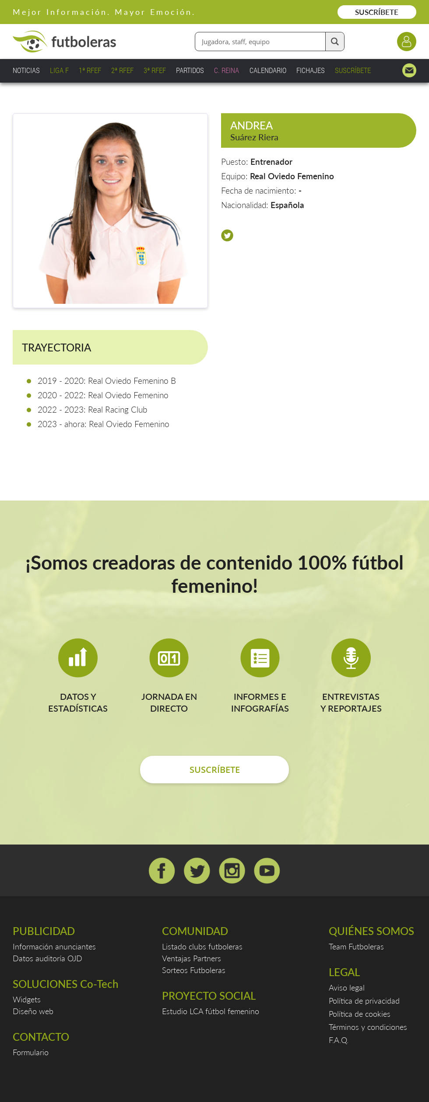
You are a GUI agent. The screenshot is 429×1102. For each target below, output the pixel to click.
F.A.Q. (338, 1040)
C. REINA (226, 70)
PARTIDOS (190, 70)
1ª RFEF (90, 70)
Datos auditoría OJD (47, 958)
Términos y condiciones (368, 1027)
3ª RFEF (155, 70)
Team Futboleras (356, 946)
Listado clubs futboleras (202, 946)
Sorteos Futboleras (193, 970)
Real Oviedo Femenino (292, 176)
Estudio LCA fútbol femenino (210, 1011)
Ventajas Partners (191, 958)
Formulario (31, 1052)
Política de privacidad (364, 1000)
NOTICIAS (26, 70)
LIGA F (59, 70)
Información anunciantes (54, 946)
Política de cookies (359, 1014)
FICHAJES (310, 70)
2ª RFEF (122, 70)
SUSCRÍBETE (376, 12)
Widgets (27, 999)
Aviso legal (347, 987)
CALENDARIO (268, 70)
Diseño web (33, 1011)
